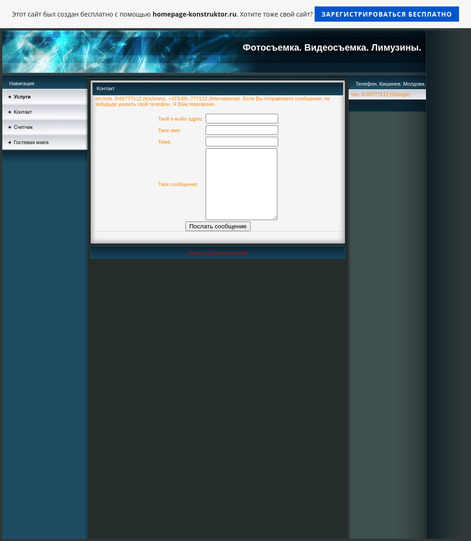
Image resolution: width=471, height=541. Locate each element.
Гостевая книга (31, 142)
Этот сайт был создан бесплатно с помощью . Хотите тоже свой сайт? (235, 14)
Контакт (23, 112)
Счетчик (23, 127)
